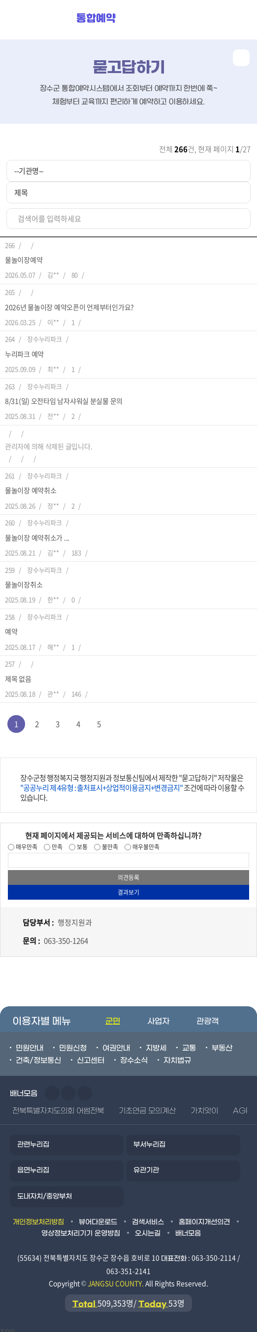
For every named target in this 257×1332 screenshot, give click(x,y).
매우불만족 (145, 841)
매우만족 (25, 841)
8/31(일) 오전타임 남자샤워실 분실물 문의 (64, 395)
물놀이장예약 (23, 254)
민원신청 (73, 1042)
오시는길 (148, 1227)
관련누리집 (33, 1139)
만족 (56, 841)
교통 (189, 1042)
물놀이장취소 (23, 578)
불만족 (109, 841)
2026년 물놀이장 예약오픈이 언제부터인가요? (69, 301)
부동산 (222, 1042)
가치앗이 (204, 1105)
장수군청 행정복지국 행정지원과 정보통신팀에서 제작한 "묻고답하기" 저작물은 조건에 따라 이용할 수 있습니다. (132, 781)
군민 (112, 1015)
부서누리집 (149, 1139)
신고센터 (90, 1054)
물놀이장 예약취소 (30, 484)
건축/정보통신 (38, 1054)
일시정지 (84, 1087)
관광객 (207, 1015)
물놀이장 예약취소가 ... (37, 531)
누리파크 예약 (24, 348)
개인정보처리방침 (38, 1216)
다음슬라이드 (68, 1087)
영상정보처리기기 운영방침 (80, 1227)
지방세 (156, 1042)
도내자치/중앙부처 (44, 1190)
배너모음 (188, 1227)
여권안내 (116, 1042)
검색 (237, 20)
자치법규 (177, 1054)
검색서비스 (148, 1216)
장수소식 (134, 1054)
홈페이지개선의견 (204, 1216)
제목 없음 (18, 673)
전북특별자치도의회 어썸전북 (58, 1105)
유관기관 (146, 1164)
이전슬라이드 (52, 1087)
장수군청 (39, 20)
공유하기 (241, 57)
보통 (81, 841)
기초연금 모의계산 (147, 1105)
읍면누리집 (33, 1164)
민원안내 (29, 1042)
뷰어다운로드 (98, 1216)
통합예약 (96, 18)
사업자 (158, 1015)
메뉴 (193, 20)
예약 (11, 625)
